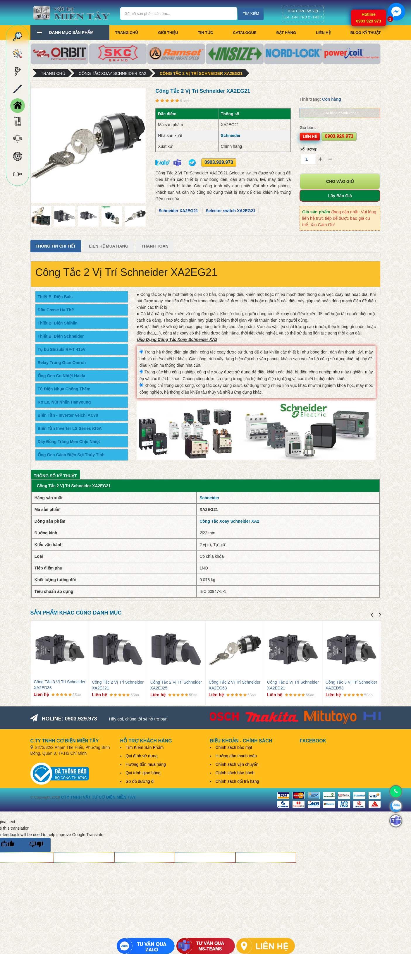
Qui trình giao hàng (143, 773)
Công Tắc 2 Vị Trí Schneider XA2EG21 (201, 73)
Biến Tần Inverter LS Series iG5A (70, 428)
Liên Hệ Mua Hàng (108, 246)
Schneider (231, 135)
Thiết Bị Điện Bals (55, 296)
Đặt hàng (286, 32)
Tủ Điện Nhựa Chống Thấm (64, 389)
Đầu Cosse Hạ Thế (56, 310)
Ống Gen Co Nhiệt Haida (61, 375)
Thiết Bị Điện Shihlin (58, 323)
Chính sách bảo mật (234, 747)
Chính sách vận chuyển (237, 764)
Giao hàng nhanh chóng (339, 113)
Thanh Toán (154, 246)
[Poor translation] (36, 845)
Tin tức (205, 32)
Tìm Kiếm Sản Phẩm (145, 747)
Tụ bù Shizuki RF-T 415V (62, 349)
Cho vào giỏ (340, 181)
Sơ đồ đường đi (140, 781)
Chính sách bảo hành (235, 773)
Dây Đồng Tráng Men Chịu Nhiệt (69, 441)
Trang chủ (126, 32)
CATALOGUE (244, 32)
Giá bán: (308, 127)
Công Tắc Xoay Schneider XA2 (113, 73)
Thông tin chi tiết (56, 246)
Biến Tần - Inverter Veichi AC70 (68, 415)
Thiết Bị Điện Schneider (61, 336)
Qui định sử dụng (142, 756)
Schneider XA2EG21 (178, 210)
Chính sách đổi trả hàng (237, 781)
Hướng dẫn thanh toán (236, 756)
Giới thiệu (168, 32)
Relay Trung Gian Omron (62, 362)
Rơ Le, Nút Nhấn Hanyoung (64, 402)
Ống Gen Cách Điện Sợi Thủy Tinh (71, 454)
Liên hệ (323, 32)
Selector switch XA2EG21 (230, 210)
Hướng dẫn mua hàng (146, 764)
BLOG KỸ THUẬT (365, 32)
